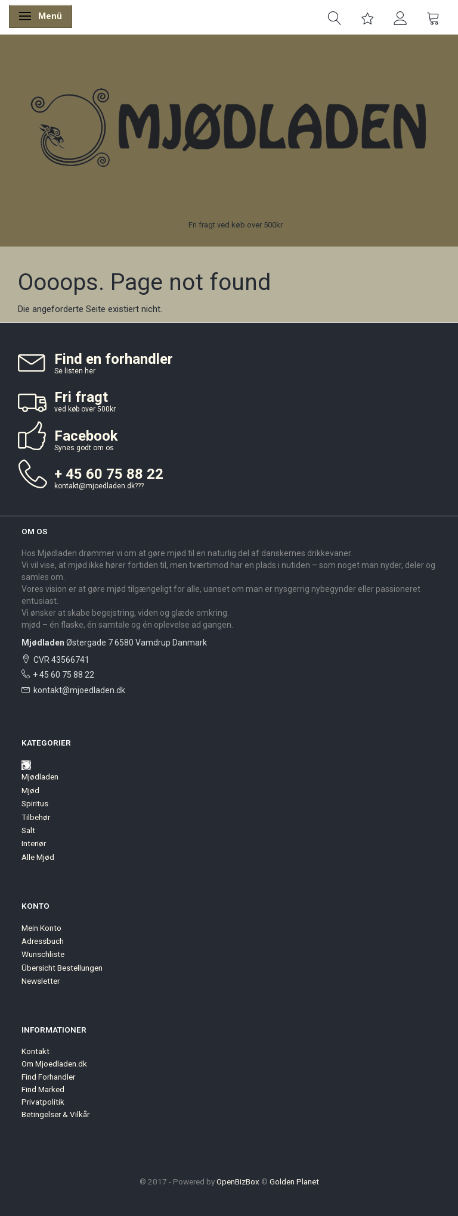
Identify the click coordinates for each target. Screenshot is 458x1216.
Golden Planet (294, 1181)
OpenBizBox (237, 1181)
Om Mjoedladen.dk (54, 1063)
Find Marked (42, 1089)
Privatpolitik (42, 1101)
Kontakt (35, 1051)
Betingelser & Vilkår (55, 1114)
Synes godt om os (84, 448)
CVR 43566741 (61, 660)
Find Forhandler (48, 1076)
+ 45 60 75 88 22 (63, 674)
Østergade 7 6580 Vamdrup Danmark (114, 642)
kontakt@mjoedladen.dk (94, 486)
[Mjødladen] (229, 129)
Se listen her (74, 371)
